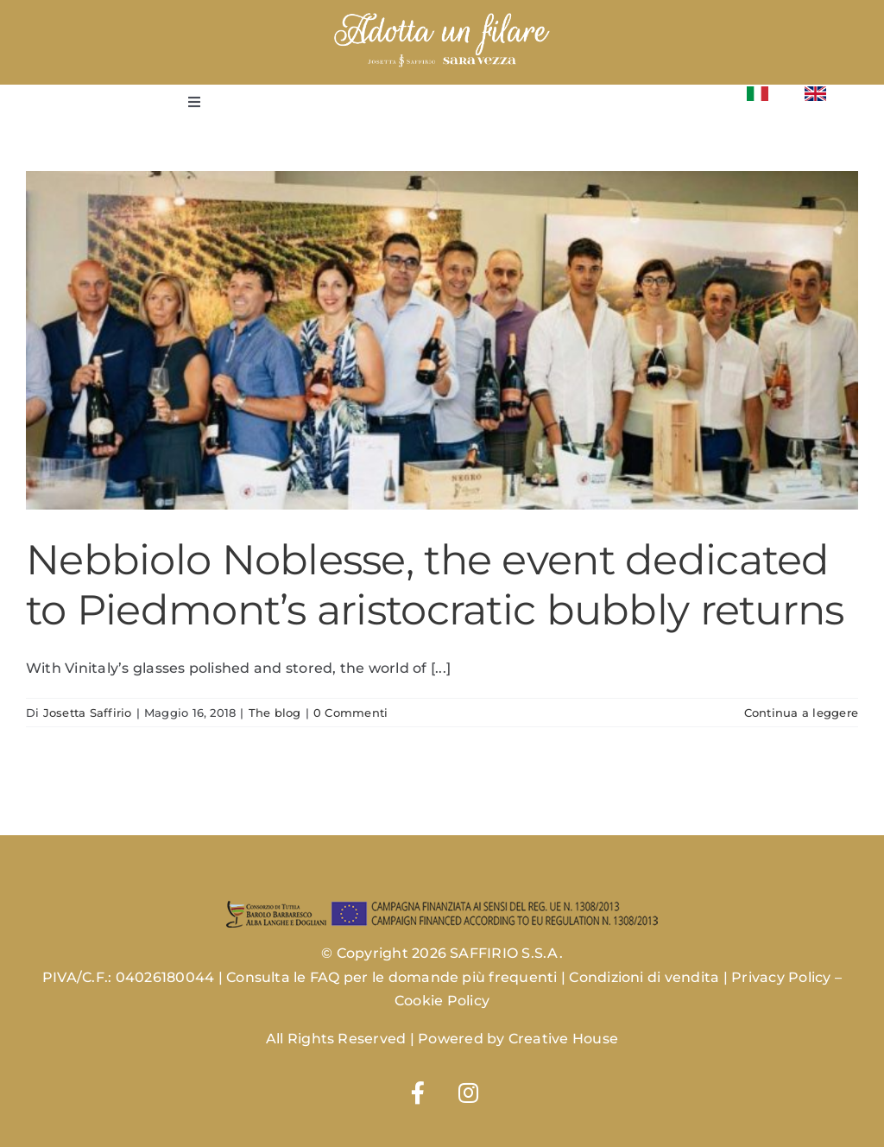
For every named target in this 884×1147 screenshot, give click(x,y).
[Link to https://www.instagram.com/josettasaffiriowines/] (468, 1092)
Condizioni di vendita (644, 977)
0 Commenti (350, 712)
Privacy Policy (780, 977)
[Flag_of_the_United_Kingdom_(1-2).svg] (815, 93)
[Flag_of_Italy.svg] (757, 93)
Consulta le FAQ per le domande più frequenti (392, 977)
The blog (275, 712)
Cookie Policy (442, 1000)
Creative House (563, 1038)
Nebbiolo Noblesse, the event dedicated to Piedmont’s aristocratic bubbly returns (434, 585)
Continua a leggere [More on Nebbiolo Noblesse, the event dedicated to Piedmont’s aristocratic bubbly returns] (801, 712)
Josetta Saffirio (87, 712)
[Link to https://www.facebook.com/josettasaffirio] (418, 1092)
